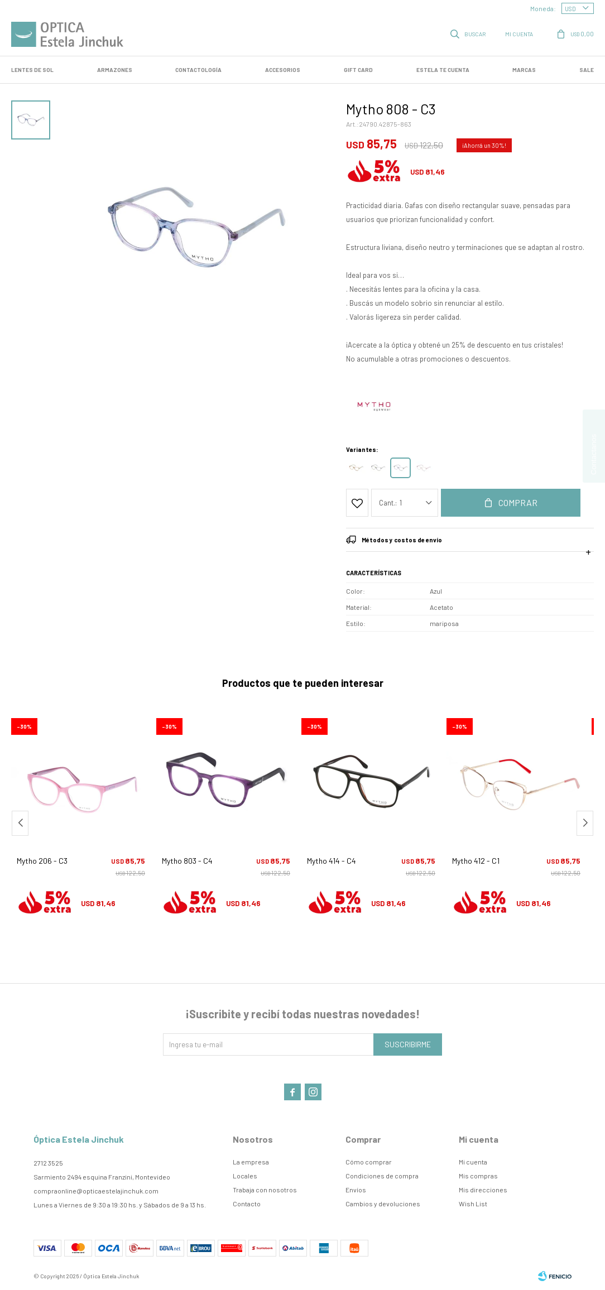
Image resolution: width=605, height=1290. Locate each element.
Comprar (517, 502)
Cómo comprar (368, 1162)
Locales (245, 1176)
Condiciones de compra (382, 1176)
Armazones (114, 69)
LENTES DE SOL (32, 69)
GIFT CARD (358, 69)
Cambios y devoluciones (382, 1203)
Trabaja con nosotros (265, 1189)
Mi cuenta (473, 1162)
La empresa (251, 1162)
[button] (585, 823)
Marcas (524, 69)
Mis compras (478, 1176)
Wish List (473, 1203)
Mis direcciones (483, 1189)
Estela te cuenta (442, 69)
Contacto (247, 1203)
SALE (586, 69)
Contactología (198, 69)
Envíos (355, 1189)
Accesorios (282, 69)
